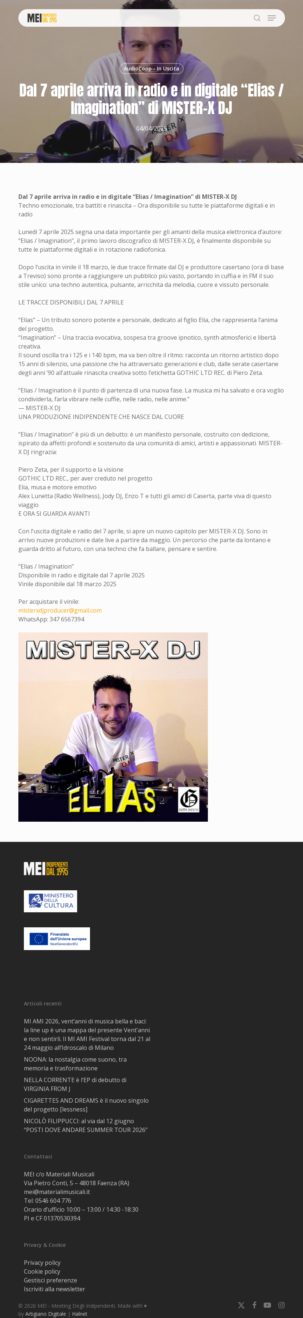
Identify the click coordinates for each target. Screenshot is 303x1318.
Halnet (79, 1313)
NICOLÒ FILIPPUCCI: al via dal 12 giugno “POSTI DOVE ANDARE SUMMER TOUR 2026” (86, 1125)
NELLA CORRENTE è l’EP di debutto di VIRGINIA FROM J (75, 1084)
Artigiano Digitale (45, 1313)
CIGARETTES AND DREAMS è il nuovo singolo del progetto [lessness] (86, 1104)
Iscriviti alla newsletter (54, 1289)
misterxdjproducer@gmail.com (60, 610)
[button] (272, 18)
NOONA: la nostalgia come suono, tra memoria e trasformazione (75, 1063)
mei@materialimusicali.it (57, 1192)
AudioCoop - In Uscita (151, 68)
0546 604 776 (53, 1201)
